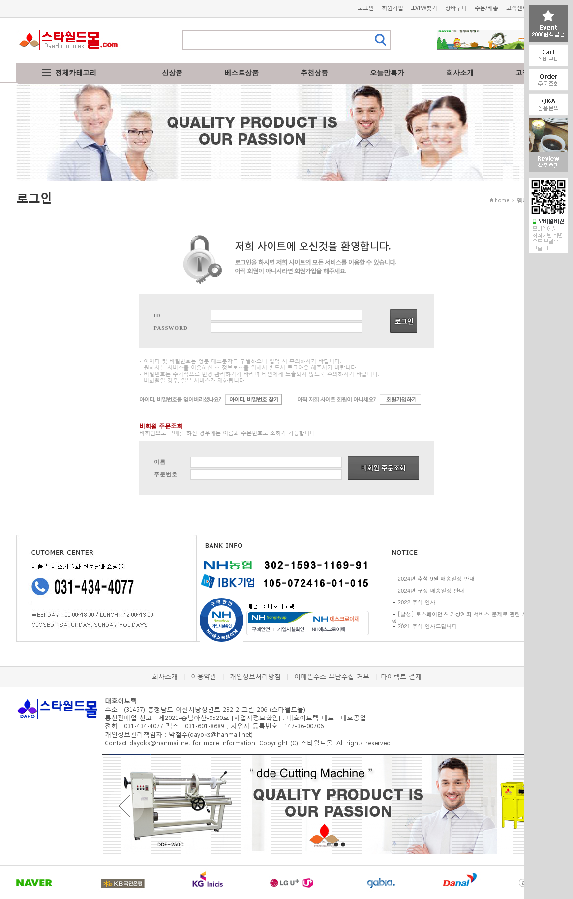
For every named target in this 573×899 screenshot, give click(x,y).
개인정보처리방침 (255, 676)
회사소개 (460, 72)
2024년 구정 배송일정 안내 (431, 590)
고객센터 (517, 8)
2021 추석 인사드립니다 (427, 625)
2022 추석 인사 (417, 602)
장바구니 (456, 8)
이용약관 (203, 676)
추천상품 (314, 72)
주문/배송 (486, 8)
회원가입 (392, 8)
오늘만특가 (387, 72)
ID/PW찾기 (424, 8)
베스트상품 (241, 72)
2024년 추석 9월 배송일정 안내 (436, 578)
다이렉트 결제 (401, 676)
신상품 (172, 72)
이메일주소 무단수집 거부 (331, 676)
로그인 (366, 8)
